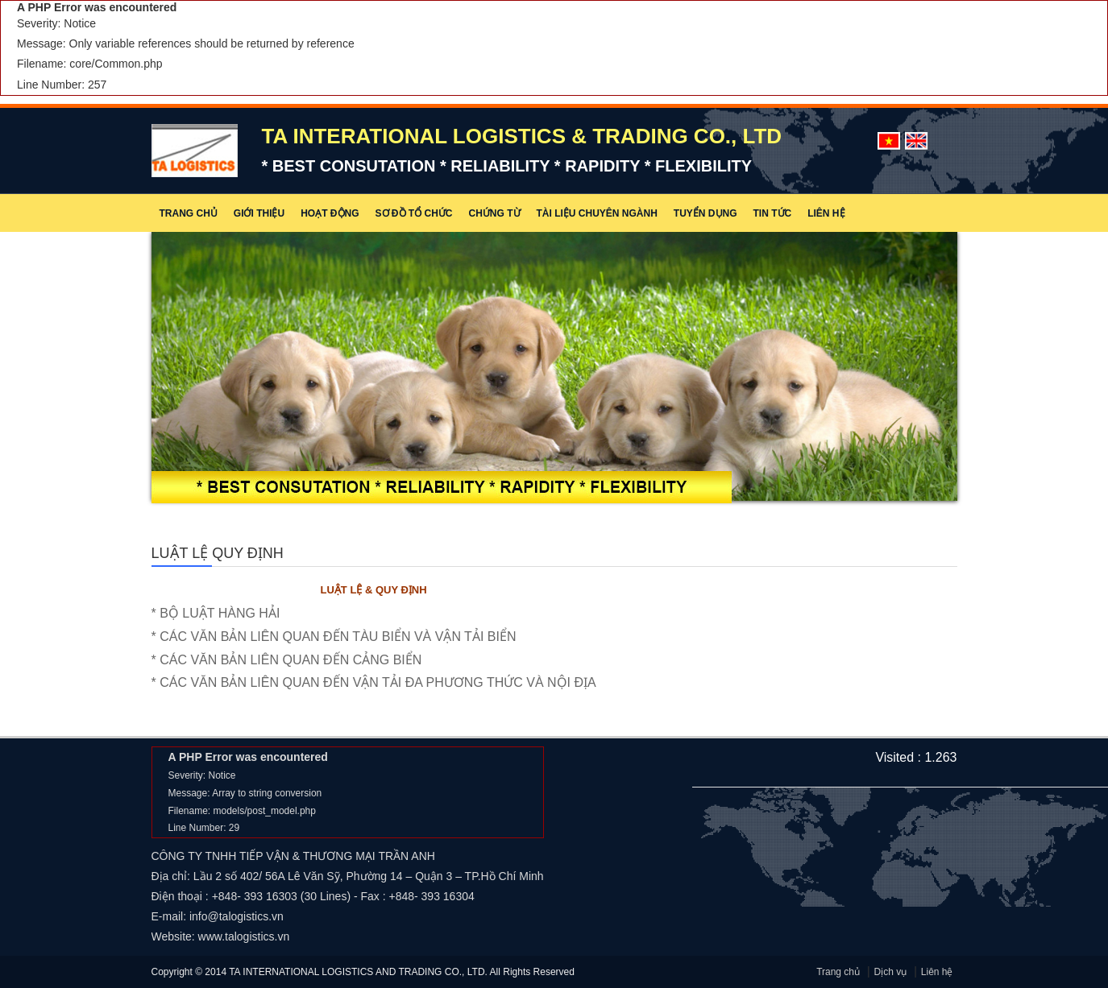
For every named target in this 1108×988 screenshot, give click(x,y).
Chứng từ (495, 213)
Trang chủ (189, 213)
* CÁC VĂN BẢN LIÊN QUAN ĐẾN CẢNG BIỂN (299, 660)
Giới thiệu (259, 213)
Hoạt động (330, 213)
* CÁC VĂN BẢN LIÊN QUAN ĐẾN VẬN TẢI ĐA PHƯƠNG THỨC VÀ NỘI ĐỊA (386, 682)
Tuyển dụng (705, 213)
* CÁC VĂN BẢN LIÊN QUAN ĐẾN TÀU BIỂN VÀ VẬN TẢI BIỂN (346, 636)
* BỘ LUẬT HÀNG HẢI (228, 613)
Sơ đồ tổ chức (414, 213)
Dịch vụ (890, 972)
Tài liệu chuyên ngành (597, 213)
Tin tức (772, 213)
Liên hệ (825, 213)
